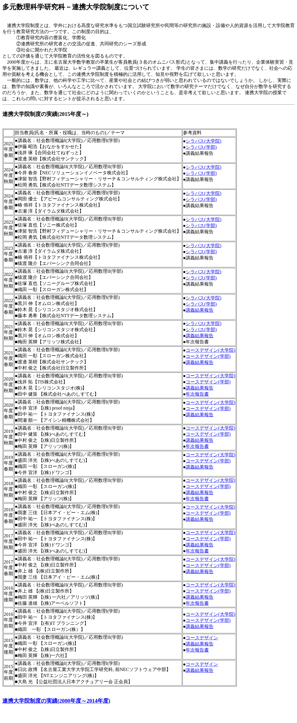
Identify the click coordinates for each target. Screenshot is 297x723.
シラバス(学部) (201, 147)
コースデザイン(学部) (208, 356)
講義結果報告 (199, 310)
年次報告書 (197, 394)
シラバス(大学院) (203, 141)
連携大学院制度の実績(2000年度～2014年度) (56, 701)
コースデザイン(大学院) (210, 350)
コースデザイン (202, 637)
